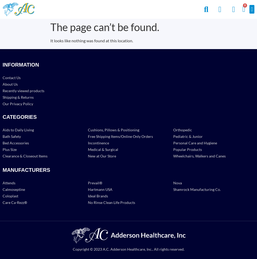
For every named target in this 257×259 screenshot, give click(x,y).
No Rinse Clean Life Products (111, 202)
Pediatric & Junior (188, 136)
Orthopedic (182, 130)
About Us (10, 84)
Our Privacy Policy (18, 104)
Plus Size (10, 149)
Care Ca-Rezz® (15, 202)
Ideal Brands (98, 196)
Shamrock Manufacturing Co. (197, 189)
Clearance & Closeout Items (25, 156)
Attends (9, 183)
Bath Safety (12, 136)
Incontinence (98, 143)
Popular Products (187, 149)
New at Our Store (102, 156)
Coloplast (10, 196)
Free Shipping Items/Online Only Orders (120, 136)
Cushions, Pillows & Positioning (113, 130)
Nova (177, 183)
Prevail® (95, 183)
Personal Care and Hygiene (195, 143)
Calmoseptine (14, 189)
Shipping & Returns (18, 97)
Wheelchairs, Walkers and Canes (199, 156)
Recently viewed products (23, 91)
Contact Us (12, 77)
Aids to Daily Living (18, 130)
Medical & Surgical (103, 149)
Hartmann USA (100, 189)
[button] (251, 9)
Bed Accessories (16, 143)
